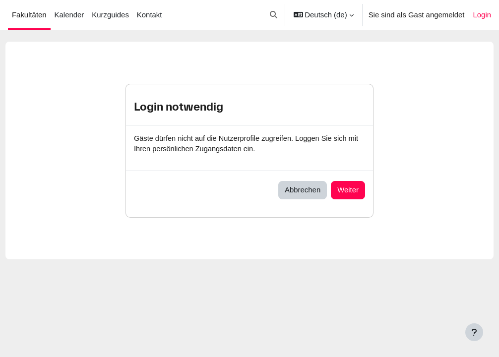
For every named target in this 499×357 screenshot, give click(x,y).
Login (482, 15)
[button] (273, 15)
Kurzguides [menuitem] (110, 15)
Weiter (348, 190)
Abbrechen (302, 190)
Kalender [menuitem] (69, 15)
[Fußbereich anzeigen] (474, 332)
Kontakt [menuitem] (149, 15)
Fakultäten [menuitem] (29, 15)
